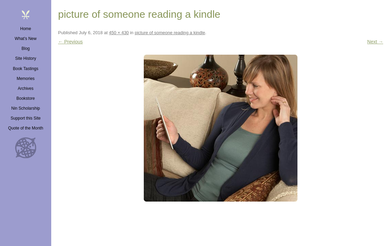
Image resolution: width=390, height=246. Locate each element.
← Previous (70, 41)
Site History (25, 58)
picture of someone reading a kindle (170, 32)
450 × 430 (119, 32)
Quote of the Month (25, 128)
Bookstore (25, 98)
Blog (26, 48)
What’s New (26, 38)
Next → (375, 41)
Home (25, 28)
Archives (25, 88)
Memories (26, 78)
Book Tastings (26, 68)
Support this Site (26, 118)
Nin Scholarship (25, 108)
